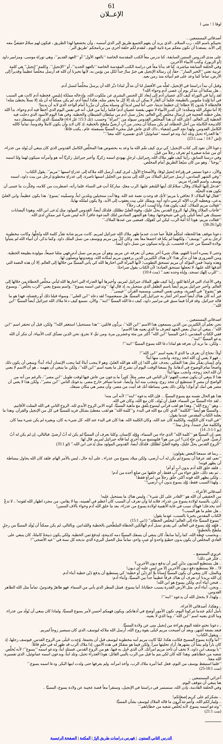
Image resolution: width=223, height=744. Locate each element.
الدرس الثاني (155, 738)
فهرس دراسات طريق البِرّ (114, 738)
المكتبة (85, 738)
